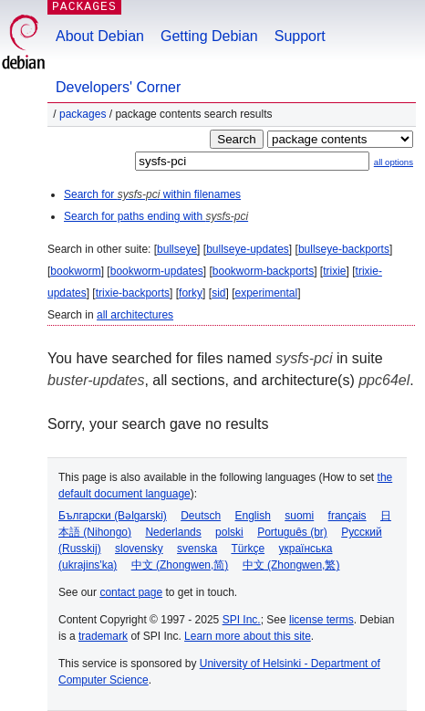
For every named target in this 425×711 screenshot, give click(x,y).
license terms (321, 619)
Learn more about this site (247, 636)
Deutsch (201, 515)
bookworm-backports (263, 271)
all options (393, 162)
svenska (197, 548)
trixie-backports (133, 293)
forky (190, 293)
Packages (82, 114)
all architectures (135, 314)
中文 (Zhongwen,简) (180, 565)
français (347, 515)
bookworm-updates (156, 271)
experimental (265, 293)
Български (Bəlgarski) (112, 515)
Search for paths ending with (156, 216)
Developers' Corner (118, 87)
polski (229, 532)
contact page (130, 592)
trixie (334, 271)
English (253, 515)
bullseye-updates (247, 249)
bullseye (177, 249)
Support (300, 36)
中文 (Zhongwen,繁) (291, 565)
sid (218, 293)
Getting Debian (209, 36)
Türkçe (247, 548)
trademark (103, 636)
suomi (299, 515)
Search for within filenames (152, 194)
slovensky (139, 548)
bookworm (75, 271)
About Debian (100, 36)
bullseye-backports (343, 249)
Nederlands (173, 532)
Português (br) (292, 532)
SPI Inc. (242, 619)
